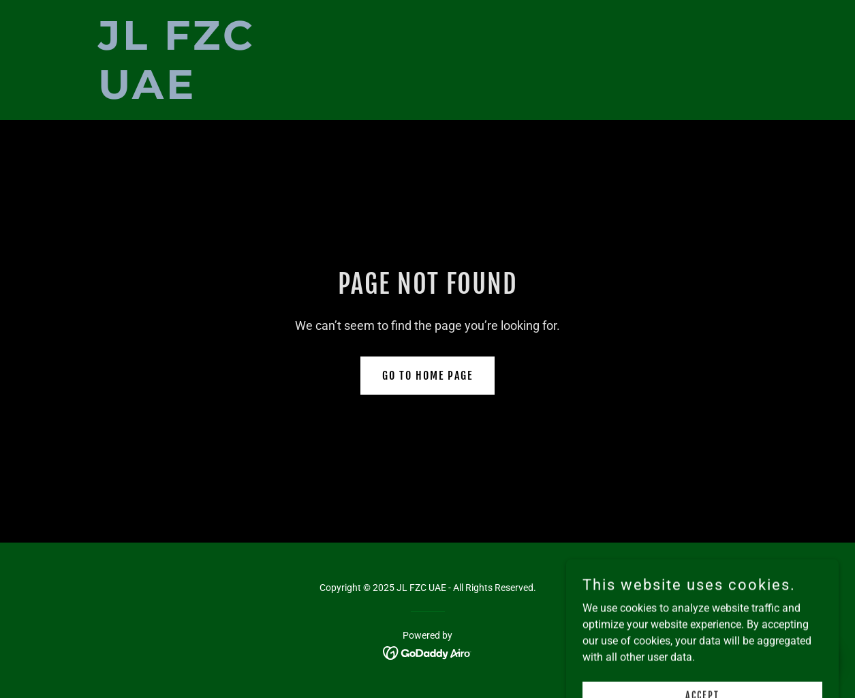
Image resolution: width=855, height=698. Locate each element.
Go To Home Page (427, 375)
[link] (213, 95)
